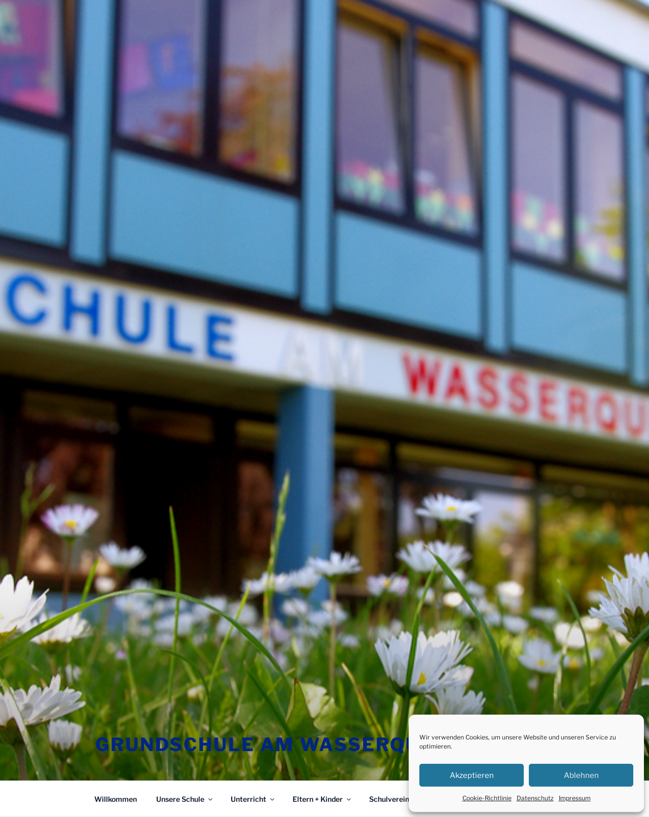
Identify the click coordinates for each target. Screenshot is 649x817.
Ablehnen (581, 775)
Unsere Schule (185, 799)
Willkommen (115, 799)
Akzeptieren (472, 775)
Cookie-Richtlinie (487, 798)
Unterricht (253, 799)
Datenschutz (535, 798)
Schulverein (394, 799)
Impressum (575, 798)
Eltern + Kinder (322, 799)
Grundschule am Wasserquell (277, 744)
